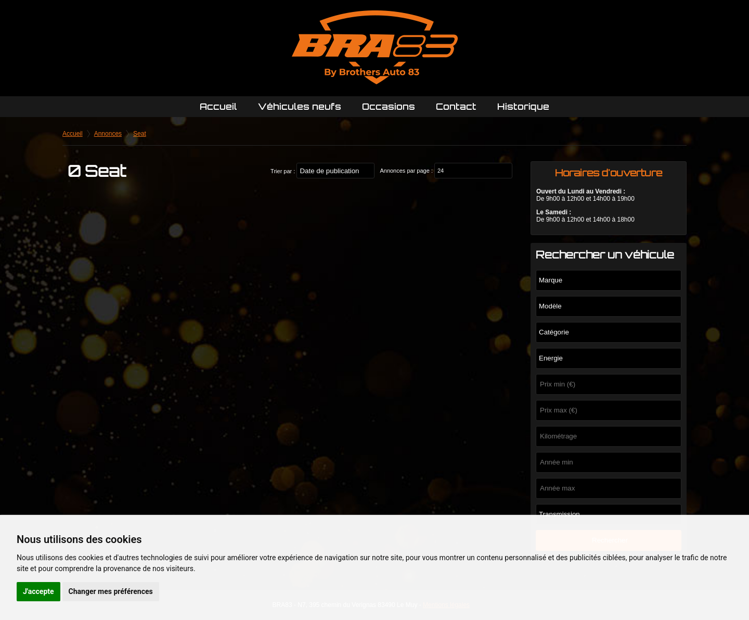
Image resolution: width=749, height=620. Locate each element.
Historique (523, 106)
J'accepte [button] (38, 591)
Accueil (218, 106)
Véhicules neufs (299, 106)
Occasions (388, 106)
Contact (456, 106)
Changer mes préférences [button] (111, 591)
